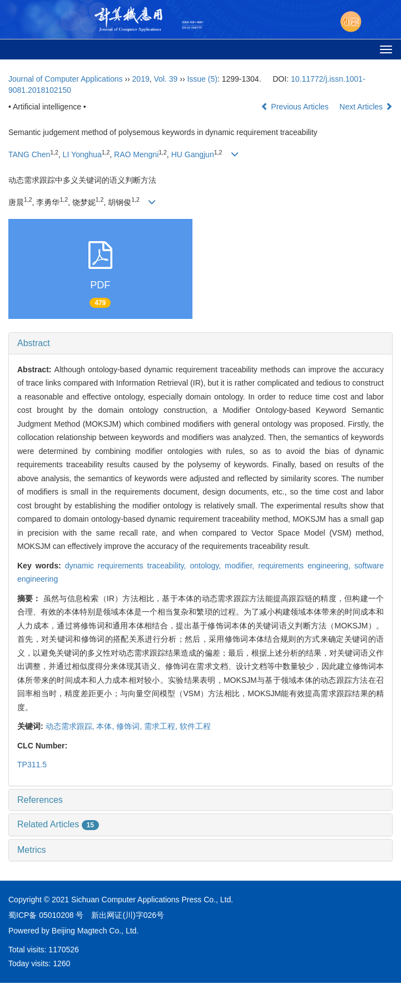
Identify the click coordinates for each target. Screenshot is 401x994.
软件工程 (195, 726)
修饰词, (130, 726)
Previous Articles (295, 106)
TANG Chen (29, 154)
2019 (141, 78)
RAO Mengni (136, 154)
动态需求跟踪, (71, 726)
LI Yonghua (82, 154)
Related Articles (58, 824)
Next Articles (366, 106)
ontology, (207, 565)
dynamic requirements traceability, (127, 565)
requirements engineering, (306, 565)
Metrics (31, 850)
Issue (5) (202, 78)
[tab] (200, 343)
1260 (61, 963)
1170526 (63, 949)
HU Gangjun (192, 154)
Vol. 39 (166, 78)
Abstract (33, 343)
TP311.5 (32, 764)
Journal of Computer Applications (65, 78)
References (40, 800)
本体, (106, 726)
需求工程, (162, 726)
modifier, (241, 565)
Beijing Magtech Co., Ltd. (95, 930)
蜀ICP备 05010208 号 (45, 915)
